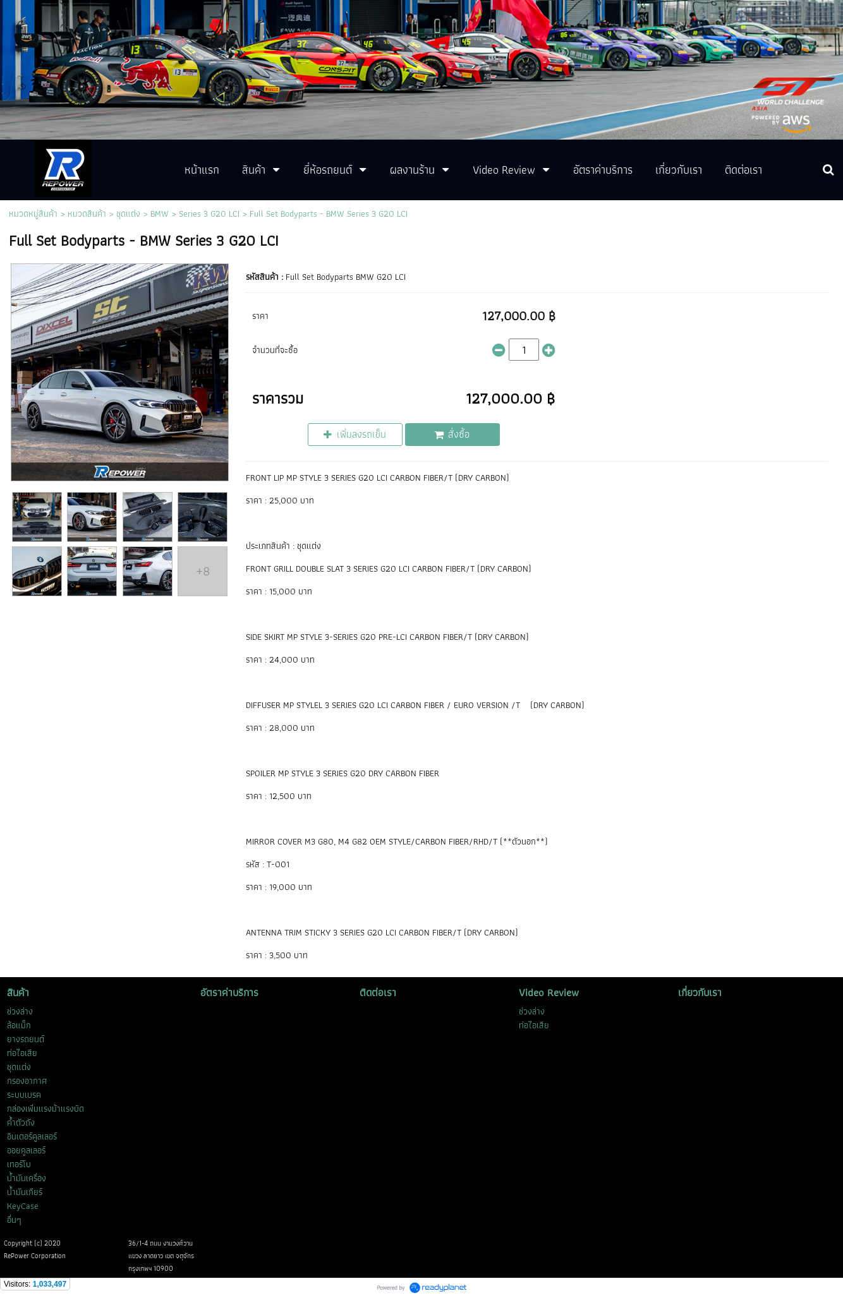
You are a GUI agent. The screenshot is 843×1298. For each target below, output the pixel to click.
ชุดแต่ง (128, 213)
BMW (159, 213)
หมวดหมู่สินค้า (33, 213)
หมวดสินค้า (87, 213)
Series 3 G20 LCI (209, 213)
